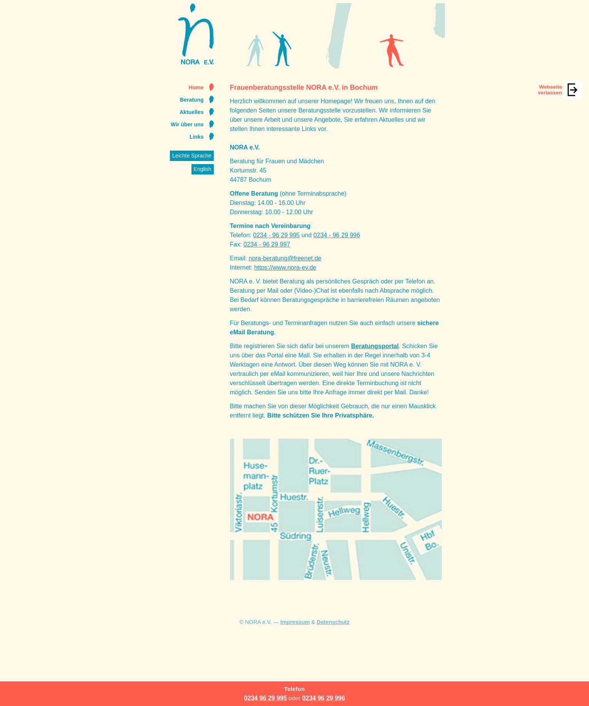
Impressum (295, 622)
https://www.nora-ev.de (285, 267)
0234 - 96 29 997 (266, 244)
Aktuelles (191, 112)
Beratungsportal (375, 346)
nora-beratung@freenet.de (284, 258)
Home (196, 87)
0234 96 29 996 (323, 698)
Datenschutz (333, 622)
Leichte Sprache (191, 156)
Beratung (191, 100)
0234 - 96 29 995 (276, 235)
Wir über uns (187, 124)
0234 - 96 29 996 (337, 235)
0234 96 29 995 (265, 698)
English (202, 169)
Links (197, 137)
